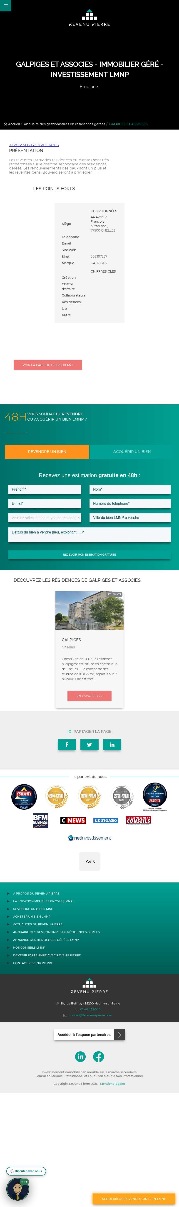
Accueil (12, 124)
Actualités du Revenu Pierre (37, 924)
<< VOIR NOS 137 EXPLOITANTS (34, 145)
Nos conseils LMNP (29, 947)
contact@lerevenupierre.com (87, 1015)
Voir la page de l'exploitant (48, 365)
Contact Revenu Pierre (33, 963)
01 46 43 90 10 (88, 1009)
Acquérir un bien (132, 452)
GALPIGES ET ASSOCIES (128, 124)
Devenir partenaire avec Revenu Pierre (47, 955)
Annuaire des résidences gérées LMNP (46, 940)
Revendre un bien (47, 452)
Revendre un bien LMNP (33, 909)
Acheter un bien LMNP (31, 916)
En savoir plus (89, 695)
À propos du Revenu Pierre (36, 893)
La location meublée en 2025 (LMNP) (43, 901)
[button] (78, 875)
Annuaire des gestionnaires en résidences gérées (64, 124)
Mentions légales (112, 1083)
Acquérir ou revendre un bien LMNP (134, 1199)
